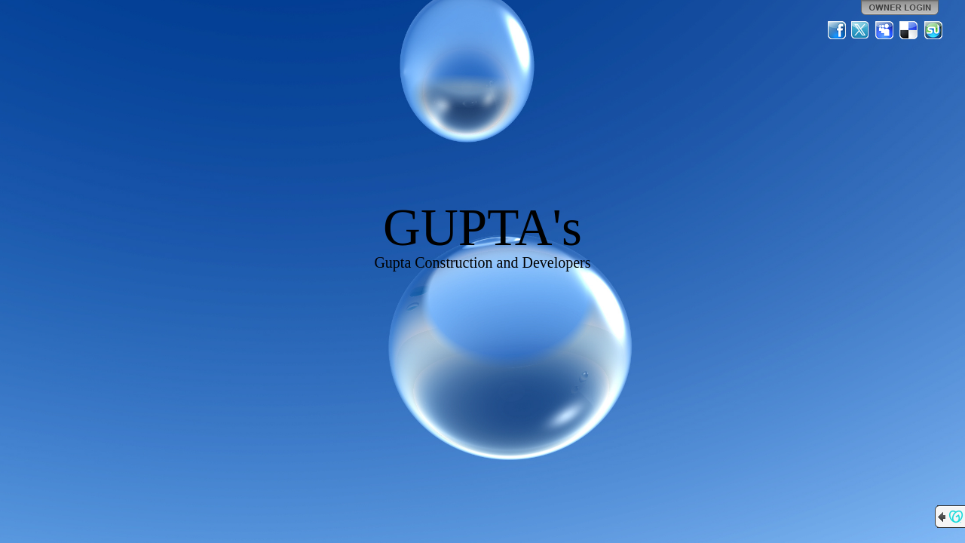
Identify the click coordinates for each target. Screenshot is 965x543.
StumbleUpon (933, 30)
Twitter (861, 30)
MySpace (885, 30)
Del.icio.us (909, 30)
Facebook (836, 30)
